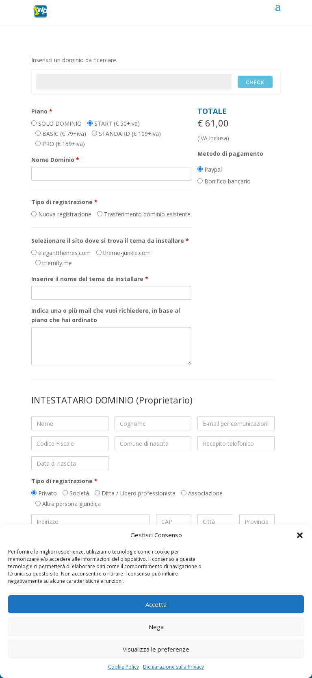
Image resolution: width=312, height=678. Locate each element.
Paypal (209, 169)
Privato (44, 493)
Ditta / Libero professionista (135, 493)
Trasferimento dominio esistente (144, 214)
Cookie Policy (123, 666)
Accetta (156, 604)
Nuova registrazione (61, 214)
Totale (212, 111)
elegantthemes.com (61, 253)
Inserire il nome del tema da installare (89, 279)
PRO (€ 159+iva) (60, 144)
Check (255, 82)
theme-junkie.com (123, 253)
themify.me (53, 263)
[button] (300, 535)
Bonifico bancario (224, 181)
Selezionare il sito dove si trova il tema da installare (110, 240)
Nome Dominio (55, 160)
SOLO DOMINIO (56, 123)
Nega (156, 627)
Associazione (202, 493)
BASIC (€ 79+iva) (60, 133)
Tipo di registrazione (64, 202)
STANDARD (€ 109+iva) (126, 133)
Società (76, 493)
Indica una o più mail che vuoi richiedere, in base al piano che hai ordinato (105, 315)
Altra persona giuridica (68, 504)
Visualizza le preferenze (156, 649)
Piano (41, 111)
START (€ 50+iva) (113, 123)
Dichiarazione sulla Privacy (173, 666)
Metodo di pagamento (230, 153)
